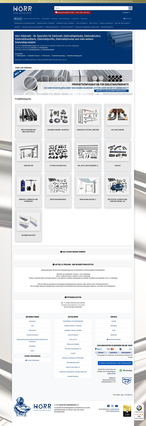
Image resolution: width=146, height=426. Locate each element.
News (32, 351)
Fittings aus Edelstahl (106, 23)
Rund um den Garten (67, 27)
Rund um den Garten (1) (88, 199)
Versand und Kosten (32, 335)
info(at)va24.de (114, 411)
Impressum (32, 321)
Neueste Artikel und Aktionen (31, 18)
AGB (32, 326)
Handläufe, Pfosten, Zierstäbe (65, 23)
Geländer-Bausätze (107, 27)
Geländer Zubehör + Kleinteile (46, 23)
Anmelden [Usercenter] (126, 12)
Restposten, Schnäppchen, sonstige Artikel (87, 27)
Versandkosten (128, 395)
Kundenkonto (75, 18)
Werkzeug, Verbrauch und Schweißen (33, 27)
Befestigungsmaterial (52, 27)
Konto (113, 330)
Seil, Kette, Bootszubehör (122, 23)
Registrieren (84, 18)
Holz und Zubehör (81, 23)
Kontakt (113, 321)
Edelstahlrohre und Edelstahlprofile (24, 23)
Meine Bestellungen (64, 18)
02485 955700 (111, 373)
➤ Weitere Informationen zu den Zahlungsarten (115, 363)
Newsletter (32, 346)
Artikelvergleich (45, 18)
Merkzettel (54, 18)
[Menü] (142, 405)
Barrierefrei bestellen (114, 339)
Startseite (18, 18)
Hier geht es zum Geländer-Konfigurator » (111, 91)
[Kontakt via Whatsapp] (126, 370)
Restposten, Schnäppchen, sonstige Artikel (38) (117, 200)
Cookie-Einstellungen (32, 360)
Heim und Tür (93, 23)
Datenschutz (32, 330)
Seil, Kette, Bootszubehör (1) (88, 166)
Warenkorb (127, 18)
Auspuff (17, 27)
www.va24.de (63, 59)
